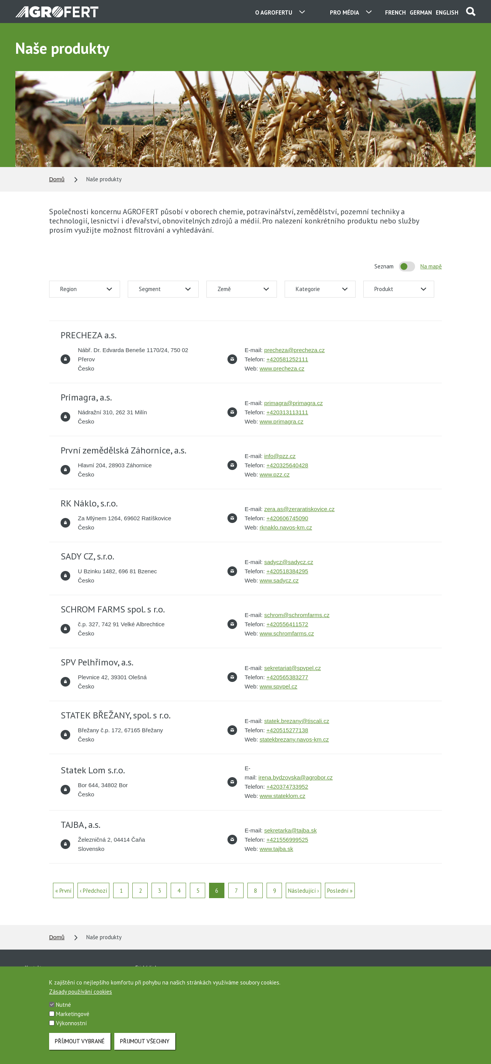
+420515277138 (287, 730)
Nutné (63, 1009)
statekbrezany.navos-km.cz (294, 739)
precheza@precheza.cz (294, 350)
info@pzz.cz (280, 456)
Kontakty (34, 967)
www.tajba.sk (276, 849)
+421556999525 (287, 839)
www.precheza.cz (282, 368)
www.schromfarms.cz (287, 633)
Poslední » (340, 890)
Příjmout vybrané (80, 1044)
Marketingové (72, 1018)
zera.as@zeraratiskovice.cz (299, 509)
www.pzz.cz (275, 474)
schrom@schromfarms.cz (297, 615)
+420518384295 (287, 571)
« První (63, 890)
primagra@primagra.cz (293, 403)
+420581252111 (287, 359)
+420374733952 (287, 786)
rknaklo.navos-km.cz (286, 527)
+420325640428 (287, 465)
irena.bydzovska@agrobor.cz (296, 777)
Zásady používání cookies (80, 996)
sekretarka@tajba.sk (290, 830)
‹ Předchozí (93, 890)
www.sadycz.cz (279, 580)
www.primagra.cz (281, 421)
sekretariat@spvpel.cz (292, 668)
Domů (56, 179)
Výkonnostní (71, 1027)
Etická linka (147, 967)
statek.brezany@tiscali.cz (296, 721)
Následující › (303, 890)
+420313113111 (287, 412)
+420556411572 (287, 624)
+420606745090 (287, 518)
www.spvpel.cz (278, 686)
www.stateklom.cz (282, 796)
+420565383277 (287, 677)
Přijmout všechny (145, 1044)
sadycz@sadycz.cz (288, 562)
